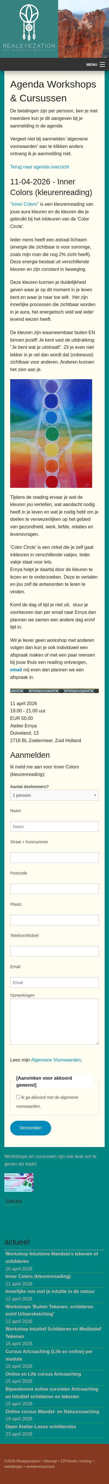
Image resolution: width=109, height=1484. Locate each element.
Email (15, 966)
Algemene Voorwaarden (56, 1059)
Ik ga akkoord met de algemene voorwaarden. (47, 1102)
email (16, 669)
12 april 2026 (50, 1295)
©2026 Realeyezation (22, 1461)
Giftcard (14, 1201)
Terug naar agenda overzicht (39, 166)
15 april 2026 (53, 1336)
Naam (15, 810)
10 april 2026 (52, 1261)
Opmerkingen (22, 995)
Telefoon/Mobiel (24, 935)
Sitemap (50, 1461)
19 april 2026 (52, 1415)
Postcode (18, 873)
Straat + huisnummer (29, 842)
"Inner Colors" (24, 204)
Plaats (16, 904)
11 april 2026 (38, 1280)
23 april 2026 (41, 1430)
